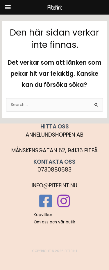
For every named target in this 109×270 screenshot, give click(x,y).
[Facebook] (45, 201)
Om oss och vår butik (54, 222)
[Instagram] (63, 201)
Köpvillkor (43, 215)
